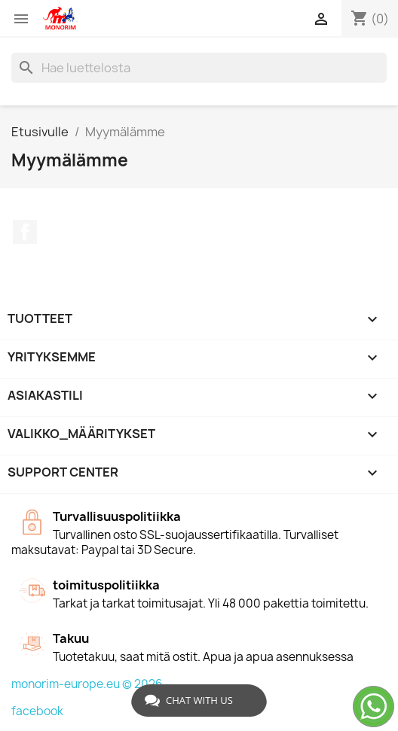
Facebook (25, 232)
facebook (37, 711)
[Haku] (199, 68)
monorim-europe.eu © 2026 (87, 684)
